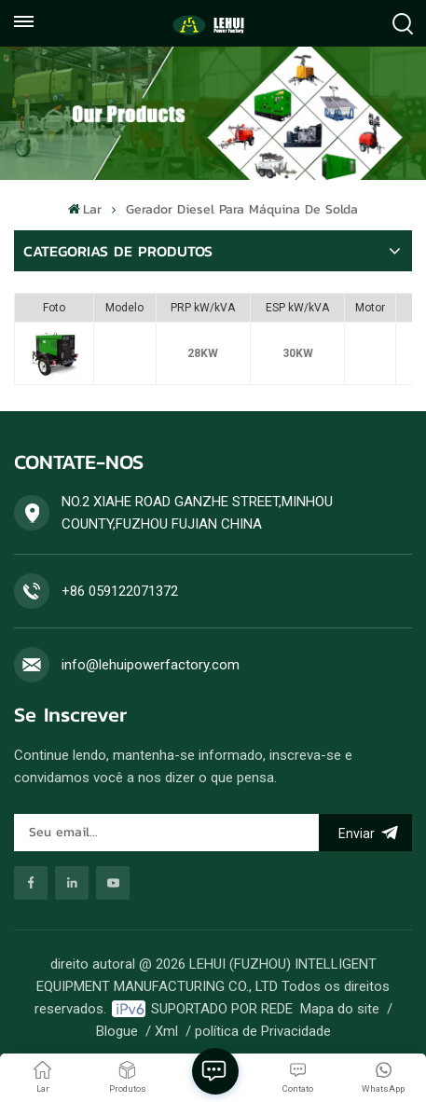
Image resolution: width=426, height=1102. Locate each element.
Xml (166, 1031)
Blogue (117, 1031)
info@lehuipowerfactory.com (151, 664)
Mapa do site (339, 1008)
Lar (85, 209)
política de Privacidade (263, 1031)
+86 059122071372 (120, 591)
